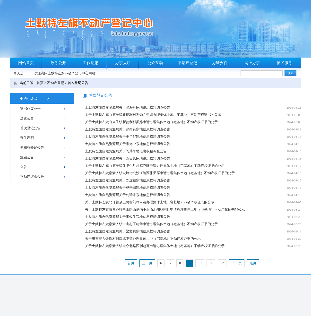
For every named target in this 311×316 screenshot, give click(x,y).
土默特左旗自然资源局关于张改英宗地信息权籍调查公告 (127, 129)
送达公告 (27, 118)
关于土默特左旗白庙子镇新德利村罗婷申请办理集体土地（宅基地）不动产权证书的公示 (151, 122)
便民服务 (284, 63)
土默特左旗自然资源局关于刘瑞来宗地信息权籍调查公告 (127, 195)
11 (210, 263)
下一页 (237, 263)
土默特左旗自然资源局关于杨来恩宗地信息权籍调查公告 (127, 187)
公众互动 (155, 63)
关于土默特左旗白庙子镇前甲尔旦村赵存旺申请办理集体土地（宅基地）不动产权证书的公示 (155, 166)
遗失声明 (27, 138)
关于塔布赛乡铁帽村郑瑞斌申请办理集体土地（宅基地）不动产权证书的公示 (143, 238)
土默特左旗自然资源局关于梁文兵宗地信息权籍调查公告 (127, 231)
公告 (23, 167)
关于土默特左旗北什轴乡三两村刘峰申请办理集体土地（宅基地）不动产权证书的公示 (149, 202)
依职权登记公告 (32, 147)
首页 (40, 83)
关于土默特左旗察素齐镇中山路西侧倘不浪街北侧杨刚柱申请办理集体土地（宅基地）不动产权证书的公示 (165, 209)
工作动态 (90, 63)
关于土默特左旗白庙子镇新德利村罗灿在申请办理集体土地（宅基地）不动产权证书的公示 (153, 115)
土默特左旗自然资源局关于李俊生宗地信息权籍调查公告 (127, 217)
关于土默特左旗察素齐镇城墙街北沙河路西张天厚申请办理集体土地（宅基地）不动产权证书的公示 (160, 173)
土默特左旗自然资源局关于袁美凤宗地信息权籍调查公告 (127, 158)
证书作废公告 (30, 109)
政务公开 (58, 63)
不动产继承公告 (32, 177)
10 (199, 263)
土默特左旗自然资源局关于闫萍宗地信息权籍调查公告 (126, 151)
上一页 (147, 263)
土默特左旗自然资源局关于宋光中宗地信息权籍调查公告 (127, 144)
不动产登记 (187, 63)
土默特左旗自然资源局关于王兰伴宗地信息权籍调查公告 (127, 136)
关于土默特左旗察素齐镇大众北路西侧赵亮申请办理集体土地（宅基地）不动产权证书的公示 (155, 246)
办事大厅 (123, 63)
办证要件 (220, 63)
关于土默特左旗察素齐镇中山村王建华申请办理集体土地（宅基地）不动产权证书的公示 (151, 224)
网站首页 (26, 63)
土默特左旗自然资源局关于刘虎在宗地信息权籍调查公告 (127, 180)
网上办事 (252, 63)
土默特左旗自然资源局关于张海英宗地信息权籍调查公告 (127, 107)
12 (222, 263)
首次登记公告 (30, 128)
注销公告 (27, 157)
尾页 (253, 263)
